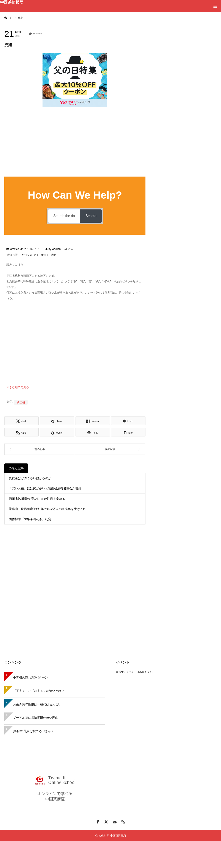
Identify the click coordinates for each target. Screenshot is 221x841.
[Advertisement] (184, 57)
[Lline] (128, 420)
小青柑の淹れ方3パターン (30, 677)
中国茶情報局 (11, 2)
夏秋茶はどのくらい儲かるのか (30, 478)
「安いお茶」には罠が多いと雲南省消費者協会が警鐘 (45, 488)
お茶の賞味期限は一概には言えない (37, 704)
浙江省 (21, 402)
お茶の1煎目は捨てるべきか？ (33, 731)
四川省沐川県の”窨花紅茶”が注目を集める (37, 498)
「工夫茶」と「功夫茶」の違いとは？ (38, 691)
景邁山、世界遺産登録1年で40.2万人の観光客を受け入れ (47, 509)
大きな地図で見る (17, 387)
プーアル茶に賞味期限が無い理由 (35, 717)
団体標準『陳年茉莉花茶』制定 (30, 519)
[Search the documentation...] (64, 216)
